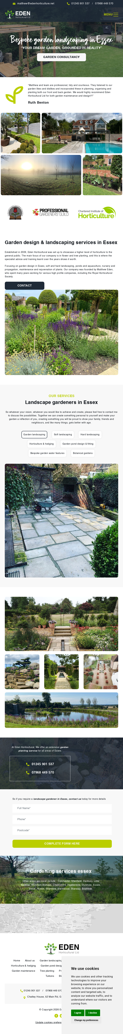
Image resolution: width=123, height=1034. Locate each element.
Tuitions (49, 976)
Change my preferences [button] (86, 1020)
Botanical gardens (83, 453)
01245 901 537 (81, 3)
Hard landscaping (90, 435)
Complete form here (62, 843)
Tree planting (47, 971)
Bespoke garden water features (47, 453)
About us (30, 960)
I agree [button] (77, 1013)
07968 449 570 (104, 3)
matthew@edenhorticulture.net (35, 3)
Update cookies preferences (51, 1022)
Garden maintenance (23, 971)
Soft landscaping (63, 435)
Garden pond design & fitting (78, 444)
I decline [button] (92, 1013)
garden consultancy (61, 57)
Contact (22, 285)
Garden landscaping (34, 435)
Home (16, 960)
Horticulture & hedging (41, 444)
